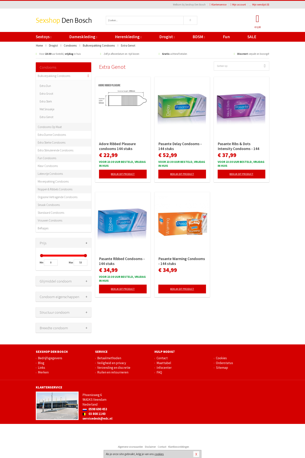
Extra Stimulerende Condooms (55, 150)
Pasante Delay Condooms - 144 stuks (180, 146)
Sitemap (222, 367)
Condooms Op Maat (50, 127)
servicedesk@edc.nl (97, 418)
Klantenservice (217, 4)
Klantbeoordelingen (178, 446)
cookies (159, 454)
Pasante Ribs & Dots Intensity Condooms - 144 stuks (238, 146)
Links (41, 367)
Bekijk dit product (123, 174)
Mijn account (238, 4)
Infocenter (164, 367)
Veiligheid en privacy (111, 363)
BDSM (199, 36)
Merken (43, 372)
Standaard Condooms (51, 212)
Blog (41, 363)
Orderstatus (224, 363)
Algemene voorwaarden (130, 446)
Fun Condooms (47, 158)
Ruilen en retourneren (112, 372)
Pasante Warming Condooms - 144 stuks (181, 261)
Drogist (167, 36)
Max (71, 262)
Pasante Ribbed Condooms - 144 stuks (122, 261)
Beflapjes (43, 228)
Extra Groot (46, 93)
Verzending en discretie (113, 367)
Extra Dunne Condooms (52, 135)
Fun (226, 36)
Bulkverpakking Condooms (54, 76)
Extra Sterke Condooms (51, 142)
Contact (162, 358)
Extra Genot (46, 117)
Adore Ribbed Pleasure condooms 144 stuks (117, 146)
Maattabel (164, 363)
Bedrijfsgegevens (50, 358)
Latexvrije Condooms (50, 174)
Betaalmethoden (109, 358)
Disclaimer (150, 446)
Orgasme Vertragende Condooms (57, 197)
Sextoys (43, 36)
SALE (251, 36)
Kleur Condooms (48, 166)
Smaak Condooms (49, 205)
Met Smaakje (47, 109)
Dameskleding (83, 36)
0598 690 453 (94, 409)
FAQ (159, 372)
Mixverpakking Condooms (53, 181)
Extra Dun (45, 86)
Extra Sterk (46, 101)
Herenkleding (128, 36)
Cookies (221, 358)
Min (41, 262)
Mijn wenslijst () (259, 4)
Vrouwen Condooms (50, 220)
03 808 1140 (93, 414)
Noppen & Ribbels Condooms (55, 189)
